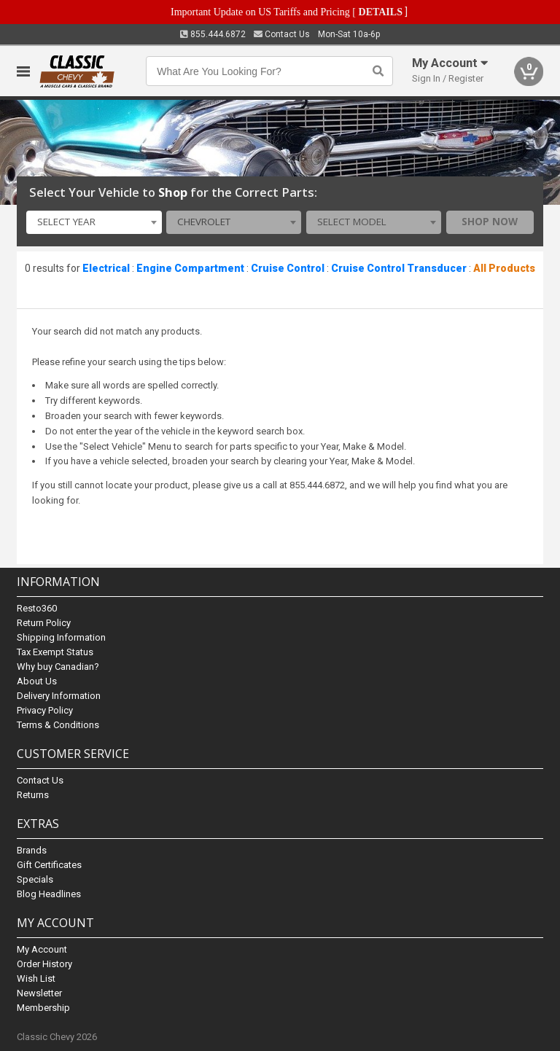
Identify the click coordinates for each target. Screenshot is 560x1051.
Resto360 (37, 608)
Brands (32, 850)
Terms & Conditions (58, 724)
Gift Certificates (49, 864)
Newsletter (39, 993)
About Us (37, 681)
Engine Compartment (190, 268)
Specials (35, 879)
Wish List (36, 978)
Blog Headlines (49, 893)
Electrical (106, 268)
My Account (42, 949)
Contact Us (282, 34)
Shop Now (490, 221)
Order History (44, 963)
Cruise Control (287, 268)
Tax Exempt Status (55, 651)
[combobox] (93, 222)
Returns (33, 794)
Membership (43, 1007)
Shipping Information (61, 637)
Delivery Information (59, 695)
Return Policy (44, 622)
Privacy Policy (45, 710)
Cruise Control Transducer (399, 268)
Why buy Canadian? (58, 666)
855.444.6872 (213, 34)
